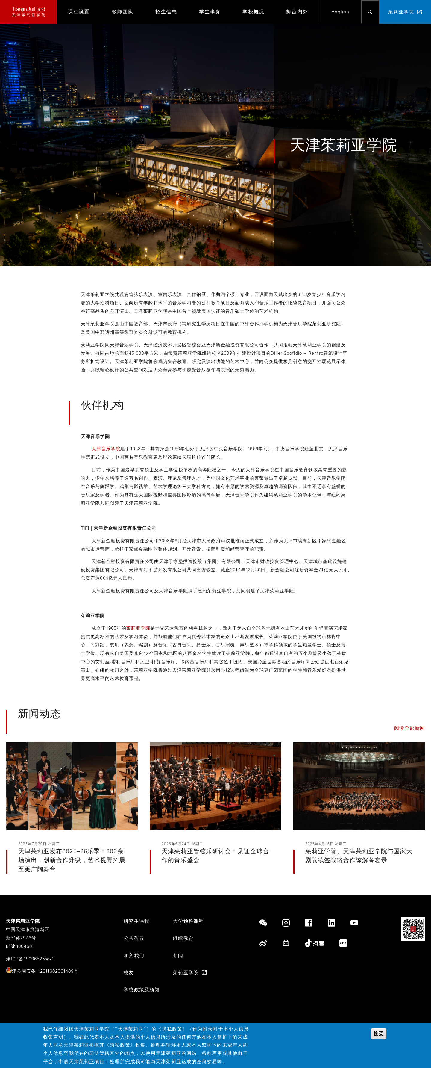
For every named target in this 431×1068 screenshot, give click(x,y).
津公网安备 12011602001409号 (45, 971)
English (340, 12)
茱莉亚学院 (138, 628)
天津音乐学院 (106, 448)
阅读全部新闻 (409, 728)
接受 (379, 1034)
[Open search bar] (370, 12)
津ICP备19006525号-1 (30, 959)
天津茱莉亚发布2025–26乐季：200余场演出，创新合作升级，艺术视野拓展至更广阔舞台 (72, 860)
